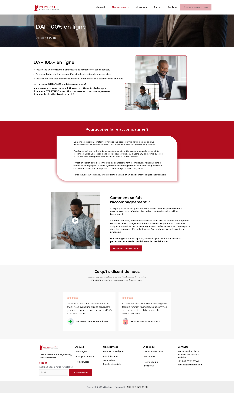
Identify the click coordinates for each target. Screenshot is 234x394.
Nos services (115, 7)
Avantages (81, 352)
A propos (138, 7)
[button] (127, 248)
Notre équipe (151, 362)
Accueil (94, 7)
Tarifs (154, 7)
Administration (111, 357)
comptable (109, 361)
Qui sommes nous (154, 352)
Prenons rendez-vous (195, 7)
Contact (170, 7)
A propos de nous (84, 357)
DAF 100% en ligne (113, 352)
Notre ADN (150, 357)
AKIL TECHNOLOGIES (137, 388)
